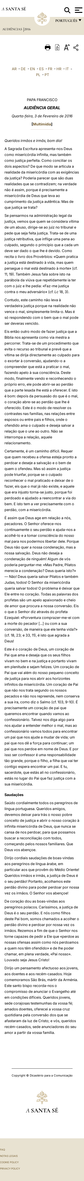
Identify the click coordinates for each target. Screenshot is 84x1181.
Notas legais (9, 1156)
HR (58, 69)
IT (67, 69)
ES (41, 69)
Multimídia (42, 124)
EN (32, 69)
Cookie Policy (9, 1162)
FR (50, 69)
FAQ (2, 1149)
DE (23, 69)
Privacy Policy (10, 1168)
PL (38, 74)
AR (14, 69)
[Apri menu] (78, 10)
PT (47, 74)
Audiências (12, 29)
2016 (27, 29)
